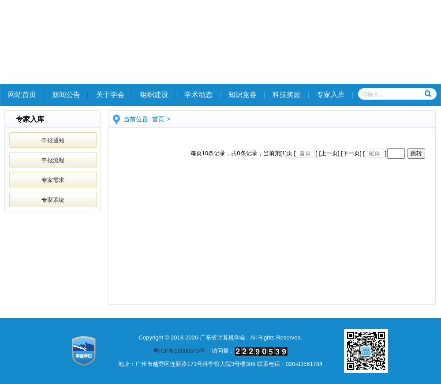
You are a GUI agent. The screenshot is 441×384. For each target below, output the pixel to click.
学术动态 (198, 94)
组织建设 (154, 94)
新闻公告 (66, 94)
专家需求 (52, 180)
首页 (158, 119)
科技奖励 (287, 94)
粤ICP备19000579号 (179, 350)
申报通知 (52, 140)
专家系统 (52, 200)
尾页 (374, 153)
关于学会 (110, 94)
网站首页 (22, 94)
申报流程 (52, 160)
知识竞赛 (242, 94)
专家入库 (331, 94)
